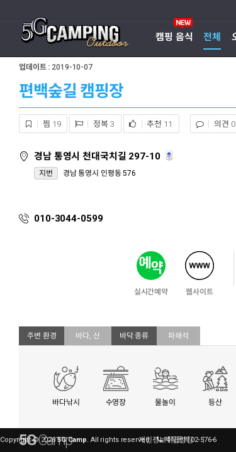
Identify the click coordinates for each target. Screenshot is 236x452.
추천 (148, 124)
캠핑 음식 (174, 37)
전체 (212, 37)
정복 (92, 124)
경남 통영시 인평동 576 (99, 173)
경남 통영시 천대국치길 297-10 (98, 156)
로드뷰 (170, 155)
